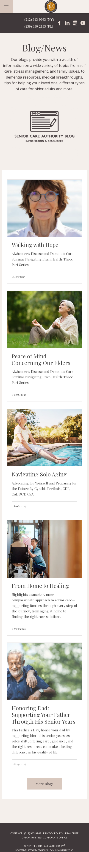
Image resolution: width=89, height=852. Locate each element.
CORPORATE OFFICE (55, 837)
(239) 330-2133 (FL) (38, 26)
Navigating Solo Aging (39, 474)
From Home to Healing (40, 585)
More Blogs (44, 783)
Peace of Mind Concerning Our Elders (41, 359)
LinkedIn (67, 23)
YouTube (82, 23)
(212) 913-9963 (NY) (39, 19)
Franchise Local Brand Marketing (55, 850)
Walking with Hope (35, 244)
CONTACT (16, 833)
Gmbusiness (75, 23)
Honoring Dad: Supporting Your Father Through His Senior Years (43, 715)
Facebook (59, 23)
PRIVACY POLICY (53, 833)
